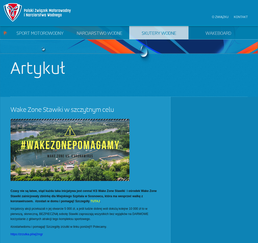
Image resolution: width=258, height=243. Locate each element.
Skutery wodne (159, 33)
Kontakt (241, 17)
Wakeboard (218, 33)
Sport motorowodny (40, 33)
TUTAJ (95, 201)
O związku (220, 17)
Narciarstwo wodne (99, 33)
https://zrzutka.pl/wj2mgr (26, 234)
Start (5, 32)
